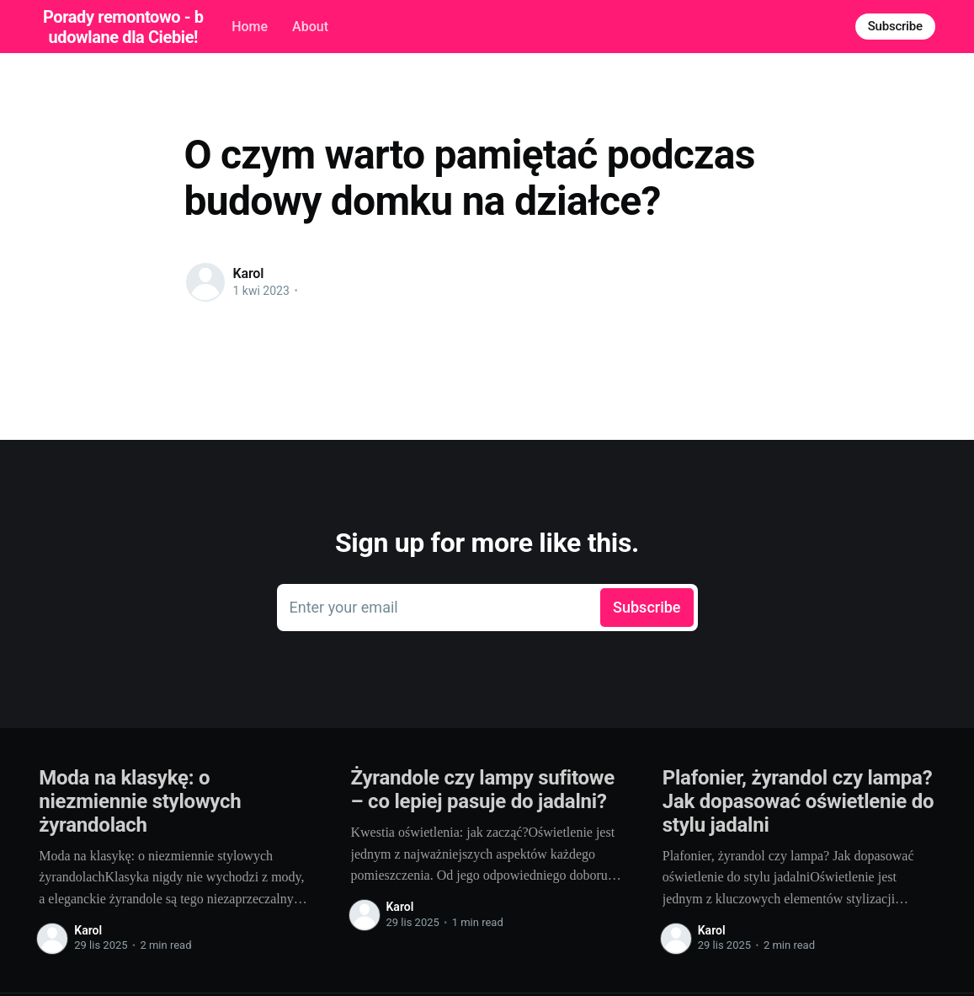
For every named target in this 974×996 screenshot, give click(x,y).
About (310, 27)
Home (250, 27)
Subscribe (895, 26)
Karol (248, 273)
